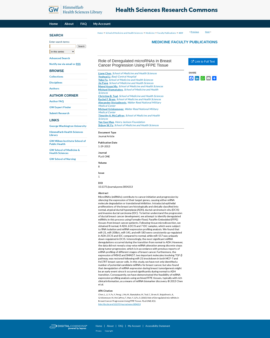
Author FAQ (56, 101)
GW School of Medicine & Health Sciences (64, 151)
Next (207, 32)
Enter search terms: (59, 41)
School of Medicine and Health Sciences (124, 33)
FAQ (120, 325)
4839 (181, 33)
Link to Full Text (203, 61)
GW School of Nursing (62, 158)
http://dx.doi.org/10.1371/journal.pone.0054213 (119, 304)
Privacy (98, 331)
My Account (134, 325)
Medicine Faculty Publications (185, 42)
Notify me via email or (65, 64)
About (110, 325)
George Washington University (67, 125)
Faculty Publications (166, 33)
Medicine (150, 33)
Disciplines (55, 82)
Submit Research (59, 113)
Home (100, 33)
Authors (54, 88)
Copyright (109, 331)
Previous (195, 32)
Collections (56, 76)
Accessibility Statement (157, 325)
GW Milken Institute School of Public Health (67, 142)
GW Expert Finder (60, 107)
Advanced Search (59, 58)
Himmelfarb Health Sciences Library (66, 133)
